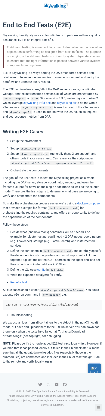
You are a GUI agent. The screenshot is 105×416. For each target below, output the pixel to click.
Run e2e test (18, 282)
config (41, 269)
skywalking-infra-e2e (37, 103)
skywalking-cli (66, 103)
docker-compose (88, 203)
